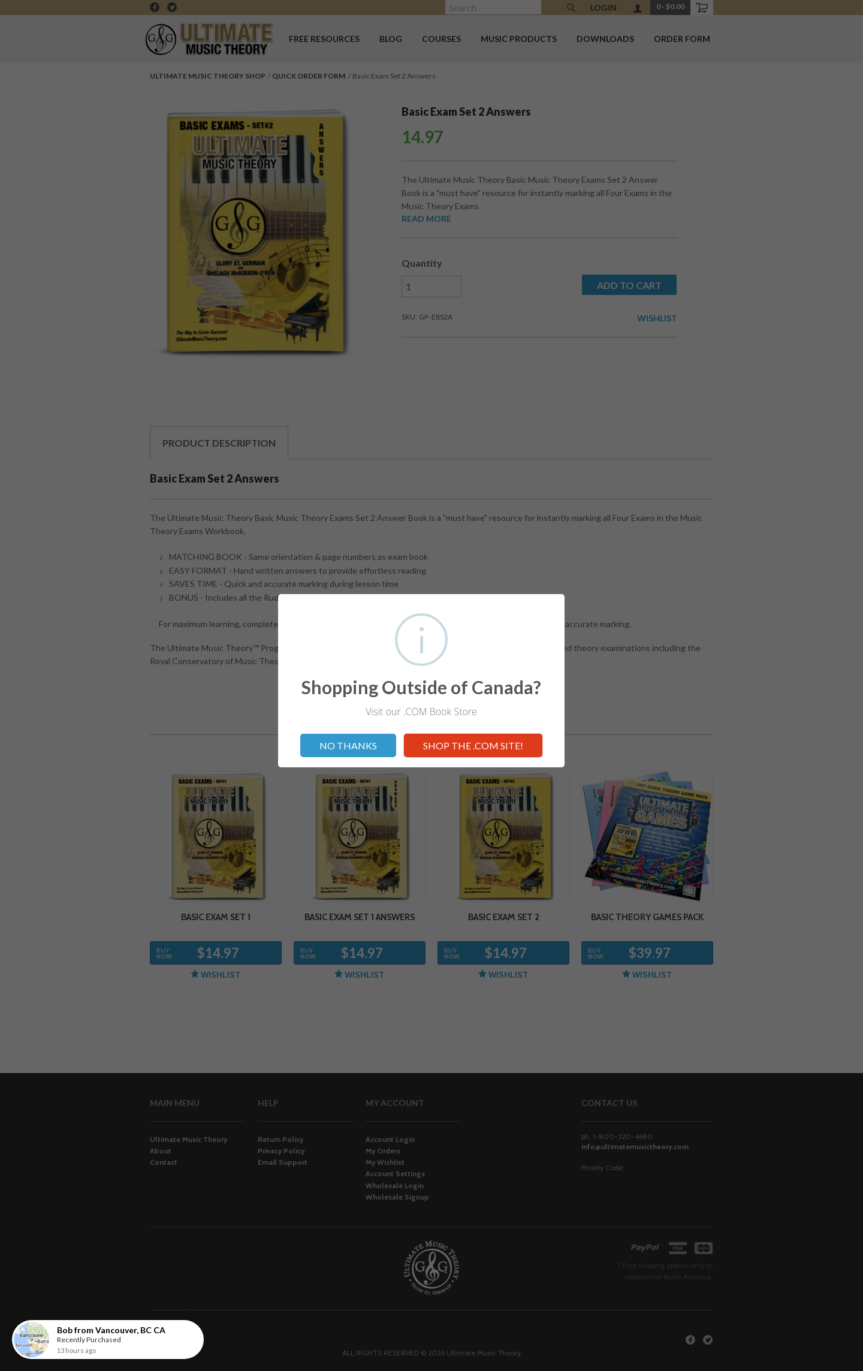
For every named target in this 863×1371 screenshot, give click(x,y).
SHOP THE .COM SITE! (473, 745)
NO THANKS (348, 745)
